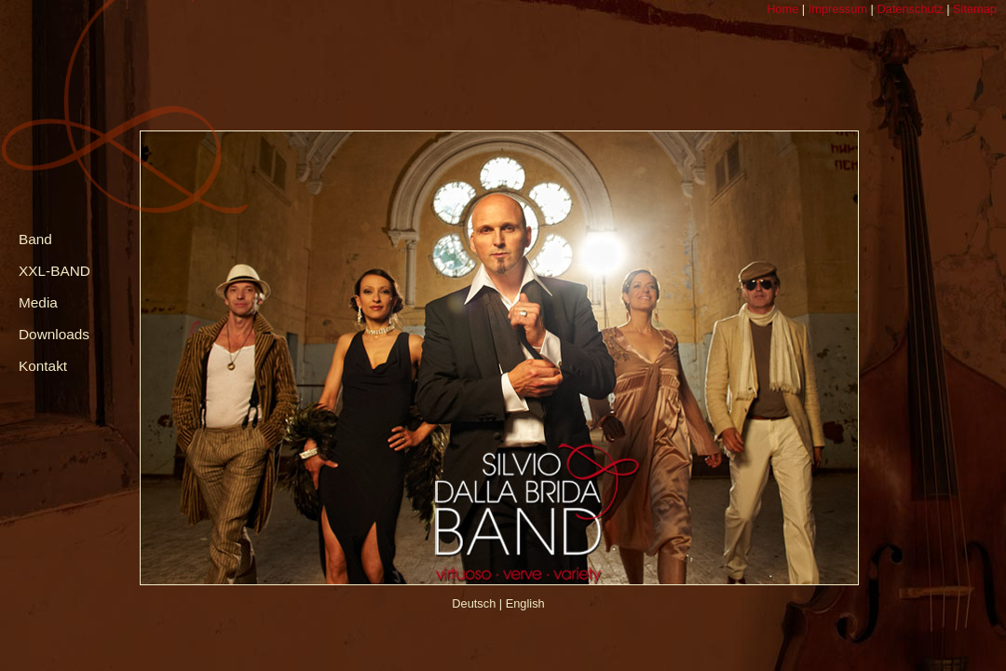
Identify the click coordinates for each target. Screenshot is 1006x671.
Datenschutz (909, 9)
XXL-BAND (54, 271)
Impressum (836, 9)
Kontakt (43, 366)
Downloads (54, 334)
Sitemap (973, 9)
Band (35, 239)
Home (782, 9)
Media (38, 302)
